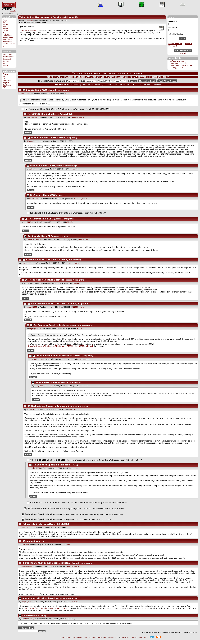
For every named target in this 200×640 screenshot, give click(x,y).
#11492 (80, 329)
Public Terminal (176, 34)
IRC (4, 76)
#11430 (70, 263)
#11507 (70, 566)
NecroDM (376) (27, 527)
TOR (4, 87)
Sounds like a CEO (36, 90)
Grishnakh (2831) (33, 141)
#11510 (69, 602)
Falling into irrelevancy (35, 524)
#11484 (81, 240)
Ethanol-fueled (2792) (35, 240)
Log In (5, 46)
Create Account (9, 44)
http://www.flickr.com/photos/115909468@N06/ (46, 608)
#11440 (77, 283)
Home (62, 637)
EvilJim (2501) (34, 199)
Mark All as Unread (167, 81)
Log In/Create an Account (114, 77)
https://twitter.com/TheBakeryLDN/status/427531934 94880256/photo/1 (60, 346)
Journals (6, 24)
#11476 (77, 141)
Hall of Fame (7, 35)
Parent (28, 132)
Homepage (89, 240)
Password (172, 27)
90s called (28, 541)
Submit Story (8, 37)
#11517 (71, 619)
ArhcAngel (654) (27, 619)
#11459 (75, 307)
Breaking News (8, 57)
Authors (6, 28)
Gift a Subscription (183, 51)
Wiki (4, 78)
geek (70, 109)
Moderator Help (26, 628)
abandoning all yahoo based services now (46, 598)
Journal (81, 117)
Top (130, 77)
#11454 (66, 544)
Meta (5, 63)
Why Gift (183, 53)
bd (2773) (28, 222)
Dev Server (7, 85)
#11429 (68, 93)
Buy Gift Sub (7, 42)
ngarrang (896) (27, 263)
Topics (5, 26)
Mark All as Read (147, 81)
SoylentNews (9, 7)
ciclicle (26, 615)
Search (5, 31)
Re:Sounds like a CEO (40, 109)
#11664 (75, 468)
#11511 (77, 199)
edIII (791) (33, 169)
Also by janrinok (176, 68)
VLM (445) (25, 544)
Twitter (5, 74)
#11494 (74, 169)
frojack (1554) (32, 117)
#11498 (72, 409)
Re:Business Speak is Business (46, 280)
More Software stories (178, 63)
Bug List (6, 83)
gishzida (71, 519)
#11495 (80, 359)
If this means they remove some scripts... (46, 563)
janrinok (30, 21)
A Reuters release (177, 61)
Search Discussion (159, 77)
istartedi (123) (27, 566)
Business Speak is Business (42, 259)
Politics (5, 65)
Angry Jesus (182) (36, 329)
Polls (4, 33)
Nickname (172, 21)
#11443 (70, 527)
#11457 (75, 117)
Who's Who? (7, 81)
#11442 (69, 222)
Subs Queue (7, 39)
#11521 (85, 386)
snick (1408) (26, 93)
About (5, 20)
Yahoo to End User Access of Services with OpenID (48, 17)
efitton (67, 213)
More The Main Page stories (181, 65)
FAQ (4, 22)
